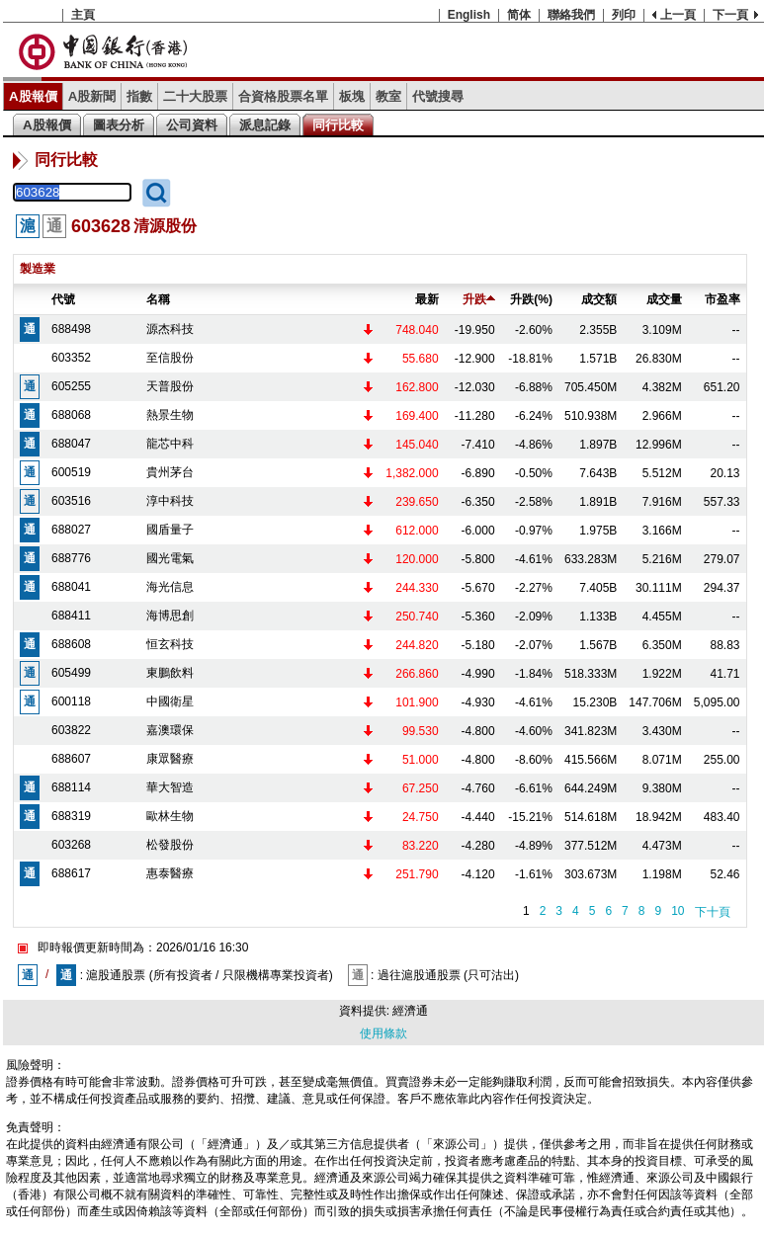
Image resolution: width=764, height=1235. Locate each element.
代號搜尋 (438, 96)
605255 (71, 386)
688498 (71, 329)
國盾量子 (170, 529)
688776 (71, 558)
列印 (624, 15)
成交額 (599, 299)
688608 (71, 644)
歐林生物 (170, 816)
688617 (71, 873)
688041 (71, 587)
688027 (71, 529)
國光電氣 (170, 558)
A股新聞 (92, 96)
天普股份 (170, 386)
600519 (71, 472)
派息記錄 (265, 125)
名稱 (158, 299)
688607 (71, 759)
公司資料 (191, 125)
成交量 (664, 299)
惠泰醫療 (170, 873)
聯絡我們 (571, 15)
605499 (71, 673)
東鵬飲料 (170, 673)
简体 (519, 15)
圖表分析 (118, 125)
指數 (139, 96)
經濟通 (410, 1011)
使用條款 (383, 1033)
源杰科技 (170, 329)
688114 (71, 787)
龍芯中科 (170, 444)
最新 (427, 299)
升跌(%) (531, 299)
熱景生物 (170, 415)
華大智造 (170, 787)
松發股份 (170, 845)
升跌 (479, 299)
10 (677, 911)
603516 (71, 501)
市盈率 (722, 299)
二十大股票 (195, 96)
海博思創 (170, 615)
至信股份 (170, 358)
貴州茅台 (170, 472)
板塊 (352, 96)
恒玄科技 (170, 644)
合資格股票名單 (283, 96)
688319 (71, 816)
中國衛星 (170, 701)
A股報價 (33, 96)
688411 (71, 615)
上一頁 (678, 15)
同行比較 (338, 125)
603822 (71, 730)
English (469, 15)
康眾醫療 (170, 759)
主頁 (83, 15)
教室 (388, 96)
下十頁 (712, 912)
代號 (63, 299)
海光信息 (170, 587)
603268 (71, 845)
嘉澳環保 (170, 730)
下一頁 (730, 15)
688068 (71, 415)
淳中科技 (170, 501)
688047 (71, 444)
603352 (71, 358)
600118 (71, 701)
